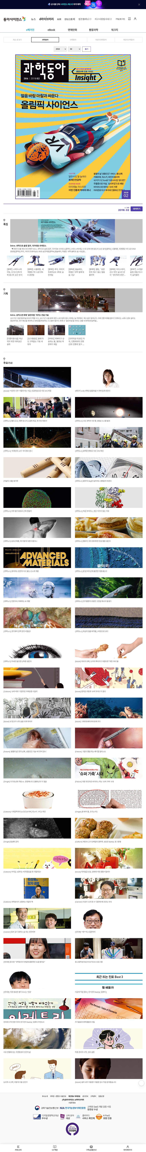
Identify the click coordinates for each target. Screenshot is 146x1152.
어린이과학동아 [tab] (101, 39)
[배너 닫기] (139, 4)
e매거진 (30, 29)
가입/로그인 (120, 19)
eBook (51, 29)
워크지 (114, 29)
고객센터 (93, 1096)
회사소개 (45, 1096)
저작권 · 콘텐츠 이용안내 (58, 1096)
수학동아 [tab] (73, 39)
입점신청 (101, 1096)
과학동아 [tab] (45, 39)
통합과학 (93, 29)
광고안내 (85, 1096)
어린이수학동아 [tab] (129, 39)
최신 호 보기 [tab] (17, 39)
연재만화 (72, 29)
